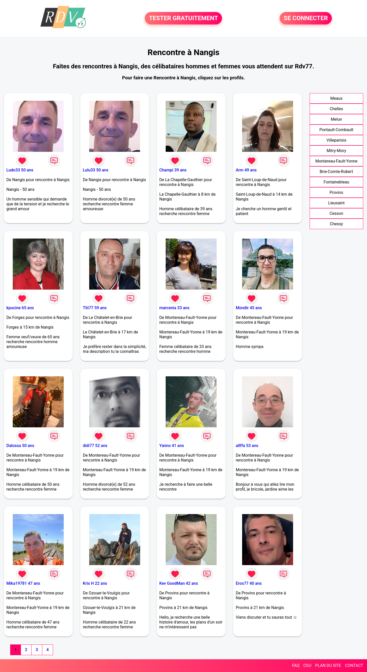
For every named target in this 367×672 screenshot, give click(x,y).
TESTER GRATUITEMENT (183, 18)
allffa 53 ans (247, 445)
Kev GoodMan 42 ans (178, 583)
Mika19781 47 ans (23, 583)
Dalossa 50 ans (20, 445)
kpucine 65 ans (20, 307)
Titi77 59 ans (95, 307)
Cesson (336, 213)
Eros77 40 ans (249, 583)
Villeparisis (336, 140)
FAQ (295, 665)
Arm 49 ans (246, 170)
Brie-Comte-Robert (336, 171)
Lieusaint (336, 203)
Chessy (336, 223)
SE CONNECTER (306, 18)
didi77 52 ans (95, 445)
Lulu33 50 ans (95, 170)
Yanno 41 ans (171, 445)
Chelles (336, 108)
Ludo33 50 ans (19, 170)
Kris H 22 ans (95, 583)
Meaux (336, 98)
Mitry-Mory (336, 150)
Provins (336, 192)
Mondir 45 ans (249, 307)
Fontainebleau (336, 182)
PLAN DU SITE (328, 665)
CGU (307, 665)
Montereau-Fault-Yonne (336, 161)
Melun (336, 119)
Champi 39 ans (173, 170)
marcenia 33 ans (174, 307)
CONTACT (354, 665)
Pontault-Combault (336, 129)
